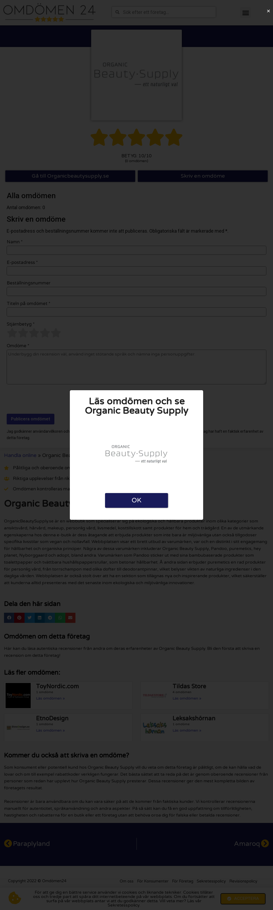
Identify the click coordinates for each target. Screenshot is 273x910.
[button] (268, 11)
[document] (136, 455)
